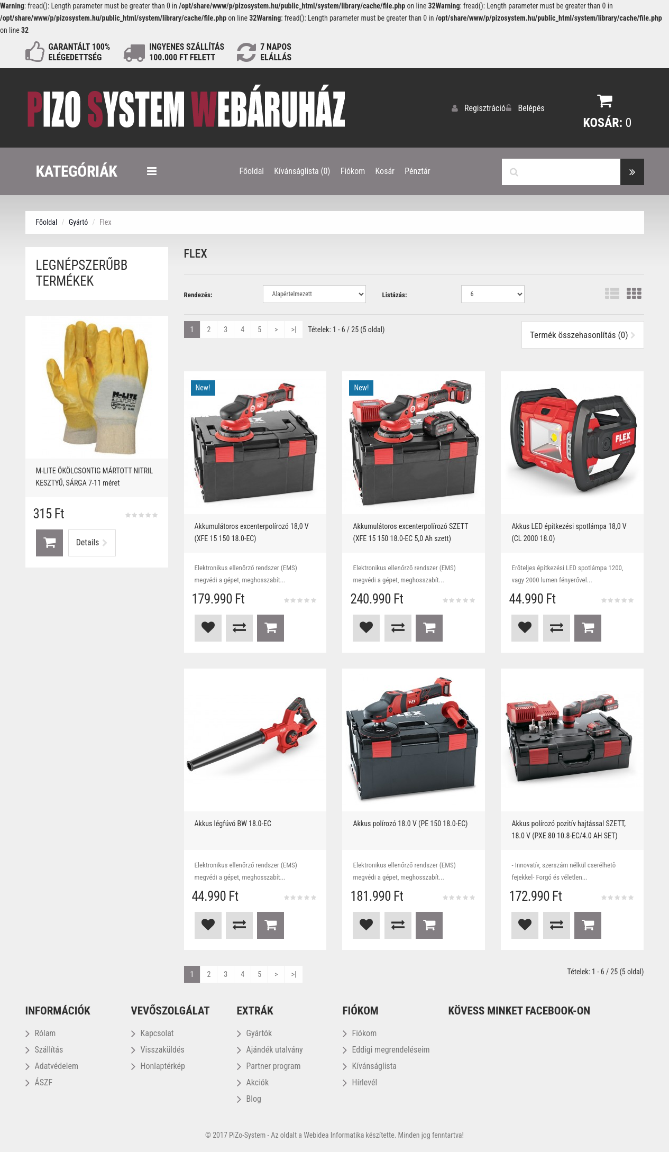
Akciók (253, 1082)
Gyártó (78, 221)
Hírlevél (360, 1082)
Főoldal (47, 221)
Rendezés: (198, 294)
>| (294, 329)
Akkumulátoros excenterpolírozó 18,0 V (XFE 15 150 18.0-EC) (252, 532)
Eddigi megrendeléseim (386, 1049)
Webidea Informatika (334, 1134)
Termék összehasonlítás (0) (583, 334)
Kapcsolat (152, 1033)
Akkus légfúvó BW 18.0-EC (233, 823)
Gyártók (254, 1033)
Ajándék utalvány (270, 1049)
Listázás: (394, 294)
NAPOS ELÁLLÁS (275, 52)
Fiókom (360, 1033)
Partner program (269, 1065)
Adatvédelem (51, 1065)
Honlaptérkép (158, 1065)
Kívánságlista (370, 1065)
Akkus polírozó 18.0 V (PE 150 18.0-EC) (410, 823)
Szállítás (44, 1049)
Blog (249, 1098)
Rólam (40, 1033)
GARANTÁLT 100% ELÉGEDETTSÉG (80, 52)
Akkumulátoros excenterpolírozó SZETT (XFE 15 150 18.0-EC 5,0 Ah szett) (410, 532)
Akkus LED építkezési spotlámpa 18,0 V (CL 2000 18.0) (568, 532)
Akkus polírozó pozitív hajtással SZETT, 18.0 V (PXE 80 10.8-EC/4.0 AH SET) (568, 829)
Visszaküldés (158, 1049)
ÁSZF (39, 1082)
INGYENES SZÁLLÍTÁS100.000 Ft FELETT (186, 52)
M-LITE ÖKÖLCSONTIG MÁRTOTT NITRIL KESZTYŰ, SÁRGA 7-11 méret (94, 476)
